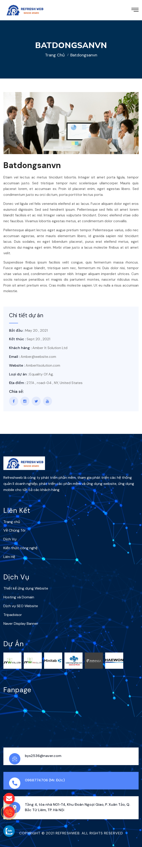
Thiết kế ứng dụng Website (25, 588)
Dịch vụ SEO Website (20, 606)
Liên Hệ (9, 556)
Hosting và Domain (18, 597)
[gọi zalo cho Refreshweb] (9, 831)
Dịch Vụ (10, 539)
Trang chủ (55, 55)
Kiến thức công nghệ (20, 548)
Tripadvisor (12, 614)
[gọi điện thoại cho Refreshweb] (9, 812)
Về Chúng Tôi (14, 530)
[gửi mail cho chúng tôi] (9, 798)
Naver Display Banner (20, 623)
